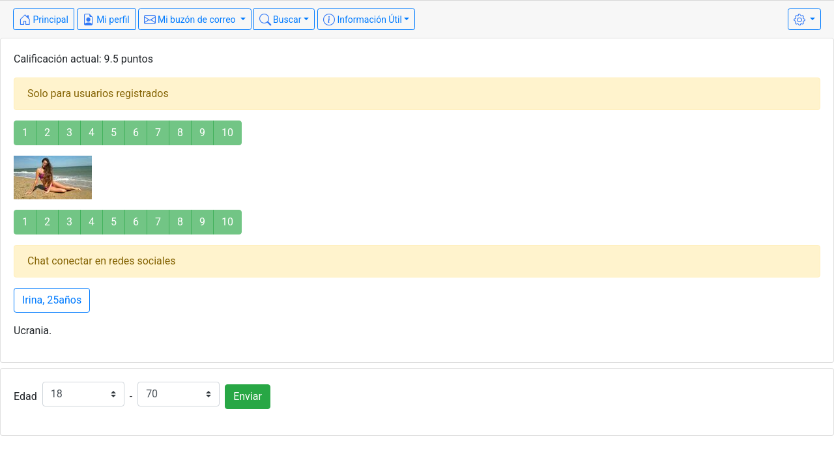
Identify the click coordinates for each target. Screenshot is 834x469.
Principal (43, 19)
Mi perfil (106, 19)
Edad (25, 396)
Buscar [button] (280, 19)
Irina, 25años (51, 300)
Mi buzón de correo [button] (191, 19)
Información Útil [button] (362, 19)
